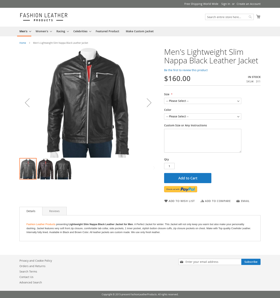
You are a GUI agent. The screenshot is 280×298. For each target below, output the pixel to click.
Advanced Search (30, 282)
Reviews (54, 211)
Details (30, 211)
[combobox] (229, 17)
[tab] (30, 211)
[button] (27, 103)
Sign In (225, 4)
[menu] (140, 31)
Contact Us (26, 277)
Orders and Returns (32, 266)
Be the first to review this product (186, 70)
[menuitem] (24, 31)
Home (22, 42)
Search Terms (28, 271)
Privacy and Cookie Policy (35, 260)
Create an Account (249, 4)
